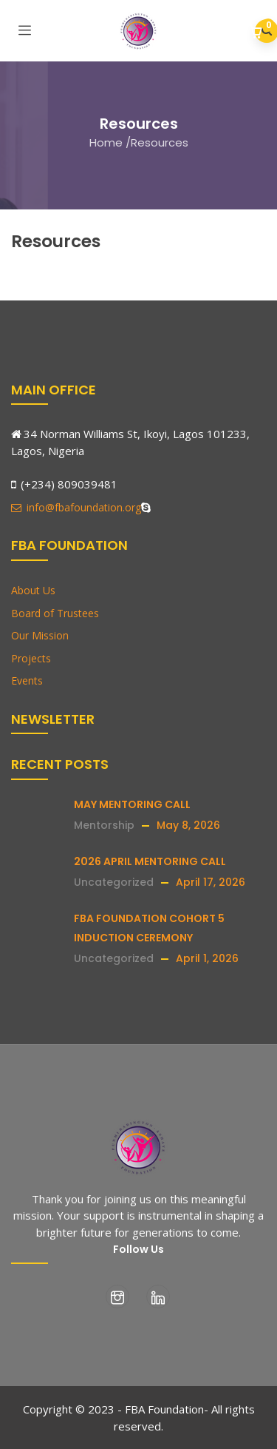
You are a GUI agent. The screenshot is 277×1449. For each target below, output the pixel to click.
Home (106, 142)
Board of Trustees (55, 613)
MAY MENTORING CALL (132, 804)
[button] (256, 32)
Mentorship (104, 825)
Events (27, 680)
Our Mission (40, 635)
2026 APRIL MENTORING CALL (150, 861)
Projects (31, 658)
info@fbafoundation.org (76, 507)
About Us (33, 590)
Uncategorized (114, 882)
